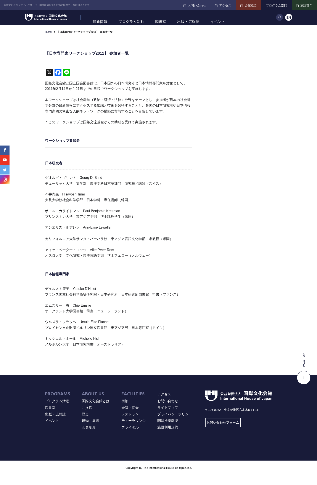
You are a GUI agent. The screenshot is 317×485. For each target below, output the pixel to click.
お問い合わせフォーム (223, 431)
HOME (49, 41)
